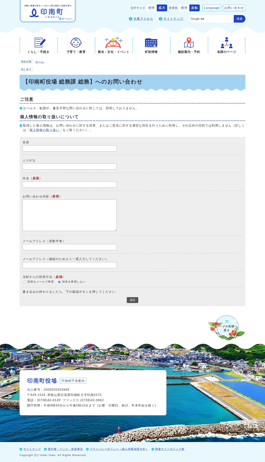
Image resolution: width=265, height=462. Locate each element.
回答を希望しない (74, 281)
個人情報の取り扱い (44, 130)
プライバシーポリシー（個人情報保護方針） (119, 449)
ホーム (39, 61)
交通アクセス (143, 18)
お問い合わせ (234, 7)
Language (212, 7)
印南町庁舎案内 (73, 380)
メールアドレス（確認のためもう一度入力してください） (66, 259)
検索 (240, 18)
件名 (26, 178)
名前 (26, 142)
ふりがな (29, 160)
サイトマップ (173, 18)
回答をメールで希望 (40, 281)
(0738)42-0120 (49, 400)
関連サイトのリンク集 (170, 449)
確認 (132, 299)
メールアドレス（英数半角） (44, 240)
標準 (151, 7)
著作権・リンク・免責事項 (65, 449)
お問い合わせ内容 (36, 196)
